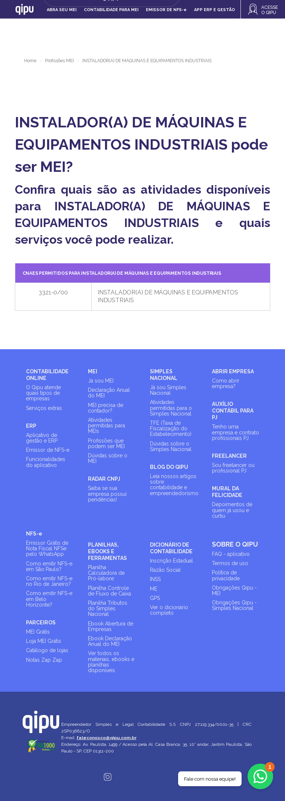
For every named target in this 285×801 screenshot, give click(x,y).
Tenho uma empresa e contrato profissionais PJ (235, 432)
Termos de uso (230, 563)
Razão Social (165, 570)
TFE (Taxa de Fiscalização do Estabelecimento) (170, 428)
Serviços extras (44, 408)
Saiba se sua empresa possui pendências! (107, 493)
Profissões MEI (59, 60)
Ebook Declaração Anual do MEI (110, 641)
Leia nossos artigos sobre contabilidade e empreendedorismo (174, 484)
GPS (155, 598)
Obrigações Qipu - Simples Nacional (234, 605)
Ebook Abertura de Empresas (110, 626)
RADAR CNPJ (104, 479)
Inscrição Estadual (171, 561)
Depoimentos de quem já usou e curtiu (232, 509)
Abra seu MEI (61, 9)
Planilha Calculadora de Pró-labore (106, 572)
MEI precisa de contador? (105, 408)
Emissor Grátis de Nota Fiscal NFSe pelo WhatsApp (47, 548)
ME (153, 589)
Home (30, 60)
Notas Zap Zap (44, 660)
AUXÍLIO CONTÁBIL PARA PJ (232, 410)
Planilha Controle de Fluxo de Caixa (109, 591)
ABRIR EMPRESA (233, 371)
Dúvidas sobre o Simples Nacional (170, 446)
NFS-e (34, 534)
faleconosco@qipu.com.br (106, 737)
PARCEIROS (41, 622)
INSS (155, 579)
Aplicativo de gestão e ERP (42, 438)
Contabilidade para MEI (111, 9)
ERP (31, 426)
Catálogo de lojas (47, 650)
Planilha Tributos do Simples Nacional (107, 608)
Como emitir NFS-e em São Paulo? (49, 566)
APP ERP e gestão (214, 9)
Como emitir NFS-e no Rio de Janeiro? (49, 581)
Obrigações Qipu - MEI (234, 590)
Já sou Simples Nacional (168, 390)
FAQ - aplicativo (231, 554)
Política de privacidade (226, 575)
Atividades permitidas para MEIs (106, 425)
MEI (92, 371)
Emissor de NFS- (166, 9)
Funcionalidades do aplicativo (45, 462)
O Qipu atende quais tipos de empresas (43, 392)
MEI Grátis (38, 632)
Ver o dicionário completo (169, 610)
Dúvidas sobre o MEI (107, 458)
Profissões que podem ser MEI (106, 443)
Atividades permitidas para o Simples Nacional (171, 407)
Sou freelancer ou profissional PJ (233, 468)
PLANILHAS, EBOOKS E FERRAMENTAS (107, 551)
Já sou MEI (101, 381)
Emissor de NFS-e (47, 450)
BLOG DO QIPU (169, 467)
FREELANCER (229, 456)
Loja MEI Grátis (43, 641)
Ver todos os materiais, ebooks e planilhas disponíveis (111, 661)
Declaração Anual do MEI (109, 392)
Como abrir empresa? (225, 383)
